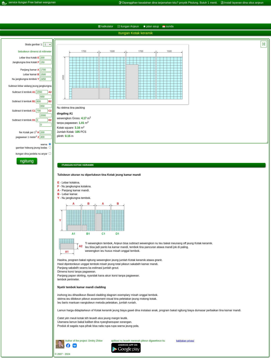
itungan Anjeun (130, 26)
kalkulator (107, 26)
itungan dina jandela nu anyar (33, 153)
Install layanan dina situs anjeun (243, 2)
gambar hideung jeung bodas (33, 147)
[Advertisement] (105, 14)
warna (46, 144)
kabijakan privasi (185, 340)
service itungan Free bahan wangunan (32, 2)
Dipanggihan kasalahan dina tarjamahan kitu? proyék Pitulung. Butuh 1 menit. (169, 2)
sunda (168, 26)
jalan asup (152, 26)
